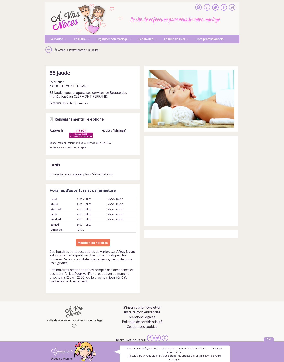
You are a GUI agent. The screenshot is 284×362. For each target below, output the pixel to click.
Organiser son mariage (111, 39)
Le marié (79, 39)
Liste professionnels (209, 39)
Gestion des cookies (142, 326)
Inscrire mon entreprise (142, 312)
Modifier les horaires (93, 242)
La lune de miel (173, 39)
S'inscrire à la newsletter (142, 307)
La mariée (56, 39)
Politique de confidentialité (142, 322)
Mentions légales (142, 317)
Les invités (145, 39)
